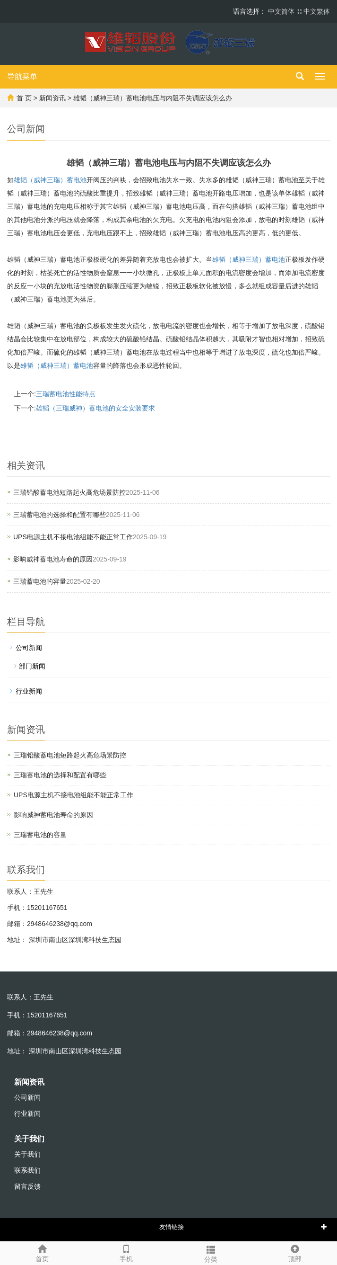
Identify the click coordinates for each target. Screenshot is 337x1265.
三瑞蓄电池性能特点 (65, 394)
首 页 (24, 98)
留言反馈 (27, 1186)
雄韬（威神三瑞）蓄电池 (50, 180)
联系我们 (27, 1170)
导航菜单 (22, 76)
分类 (211, 1252)
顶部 (295, 1252)
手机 (126, 1252)
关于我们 (29, 1139)
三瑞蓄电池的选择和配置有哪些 (59, 514)
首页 (42, 1252)
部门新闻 (32, 666)
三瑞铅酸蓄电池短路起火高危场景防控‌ (69, 492)
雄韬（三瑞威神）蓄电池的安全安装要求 (95, 408)
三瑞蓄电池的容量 (39, 581)
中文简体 (282, 11)
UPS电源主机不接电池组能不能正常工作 (73, 537)
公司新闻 (29, 647)
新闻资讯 (52, 98)
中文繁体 (316, 11)
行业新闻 (29, 691)
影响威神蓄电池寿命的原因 (53, 559)
